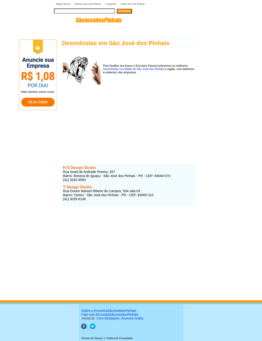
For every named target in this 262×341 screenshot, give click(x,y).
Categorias (111, 3)
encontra (88, 20)
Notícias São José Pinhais (87, 3)
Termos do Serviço (92, 338)
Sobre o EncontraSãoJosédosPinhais (108, 311)
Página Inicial (63, 3)
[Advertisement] (128, 120)
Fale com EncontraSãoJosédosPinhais (109, 314)
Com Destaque (108, 318)
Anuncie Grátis (132, 318)
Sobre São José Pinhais (133, 3)
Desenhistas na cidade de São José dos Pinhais (133, 69)
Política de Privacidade (119, 338)
